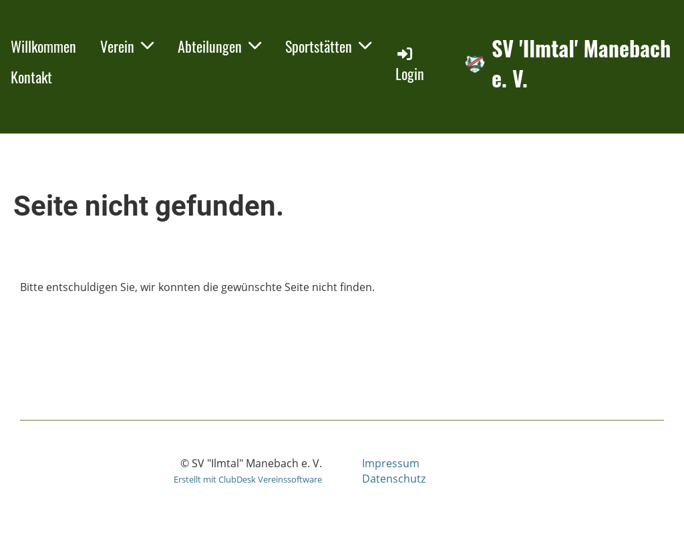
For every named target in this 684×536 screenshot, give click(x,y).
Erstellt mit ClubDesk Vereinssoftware (248, 479)
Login (409, 64)
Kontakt (31, 76)
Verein (127, 46)
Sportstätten (328, 46)
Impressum (390, 463)
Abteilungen (219, 46)
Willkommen (43, 46)
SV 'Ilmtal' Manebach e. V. (581, 63)
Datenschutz (393, 478)
